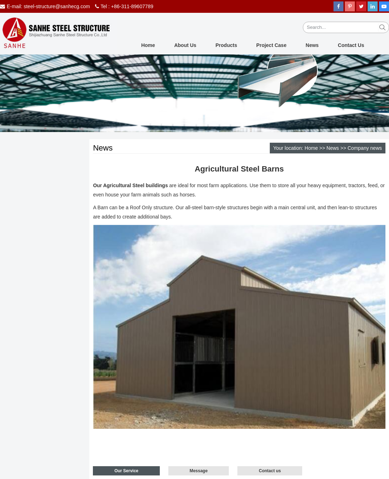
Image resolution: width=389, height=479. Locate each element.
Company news (365, 148)
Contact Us (351, 45)
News (312, 45)
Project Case (271, 45)
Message (199, 470)
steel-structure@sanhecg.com (56, 6)
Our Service (126, 470)
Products (226, 45)
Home (148, 45)
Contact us (270, 470)
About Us (185, 45)
